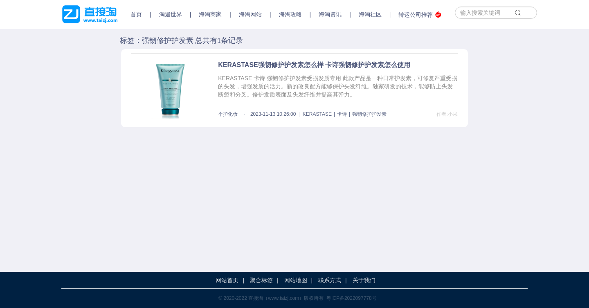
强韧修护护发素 (369, 114)
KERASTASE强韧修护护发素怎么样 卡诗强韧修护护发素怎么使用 (314, 64)
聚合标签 (261, 280)
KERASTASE (317, 114)
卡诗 (342, 114)
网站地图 (295, 280)
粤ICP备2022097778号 (351, 298)
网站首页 (227, 280)
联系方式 (329, 280)
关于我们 (364, 280)
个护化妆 (228, 114)
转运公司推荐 (419, 14)
